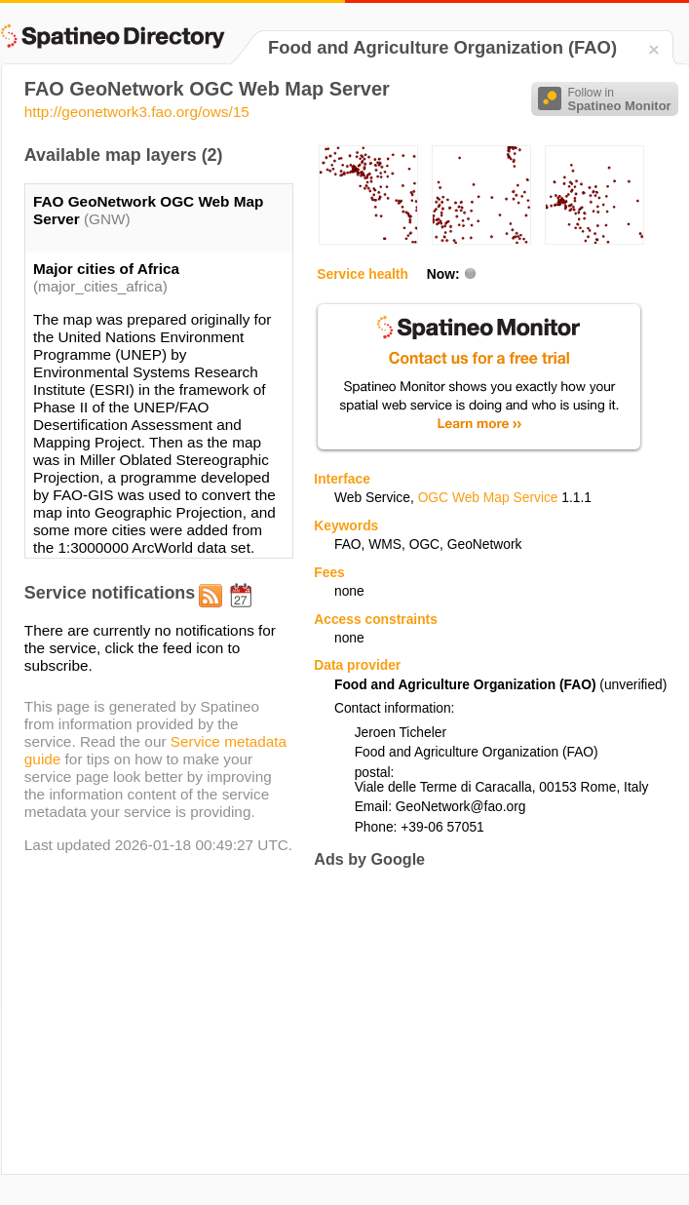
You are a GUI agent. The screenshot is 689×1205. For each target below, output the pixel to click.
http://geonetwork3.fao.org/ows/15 (136, 111)
